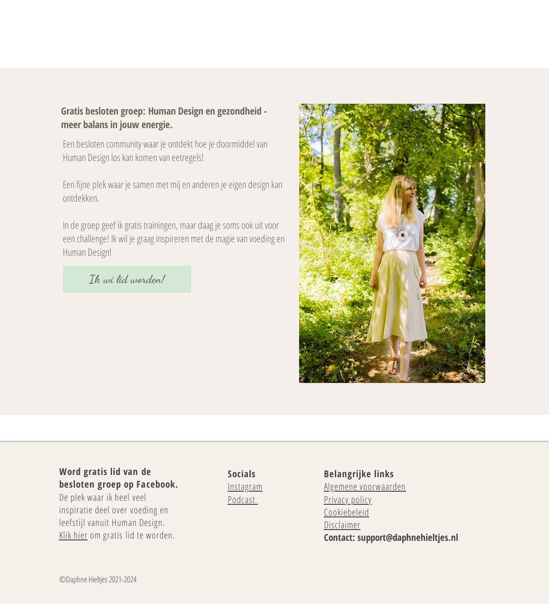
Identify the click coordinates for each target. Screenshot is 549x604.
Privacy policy (348, 499)
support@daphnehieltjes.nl (407, 537)
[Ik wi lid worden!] (127, 279)
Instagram (245, 486)
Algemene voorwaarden (365, 486)
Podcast (243, 499)
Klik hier (73, 535)
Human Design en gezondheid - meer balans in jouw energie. (164, 117)
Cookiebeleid (347, 512)
